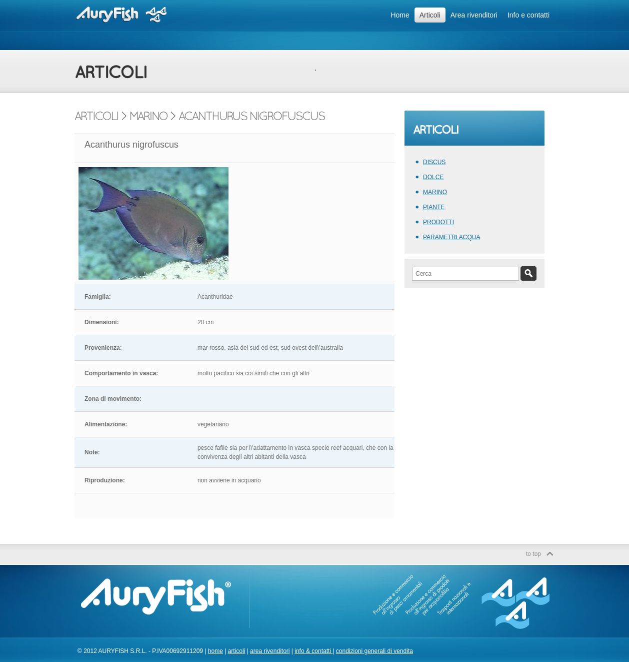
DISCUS (434, 162)
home (215, 650)
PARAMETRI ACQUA (451, 237)
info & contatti (313, 650)
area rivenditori (270, 650)
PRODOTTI (438, 222)
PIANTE (433, 207)
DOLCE (433, 177)
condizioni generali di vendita (374, 650)
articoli (237, 650)
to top (533, 553)
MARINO (435, 192)
